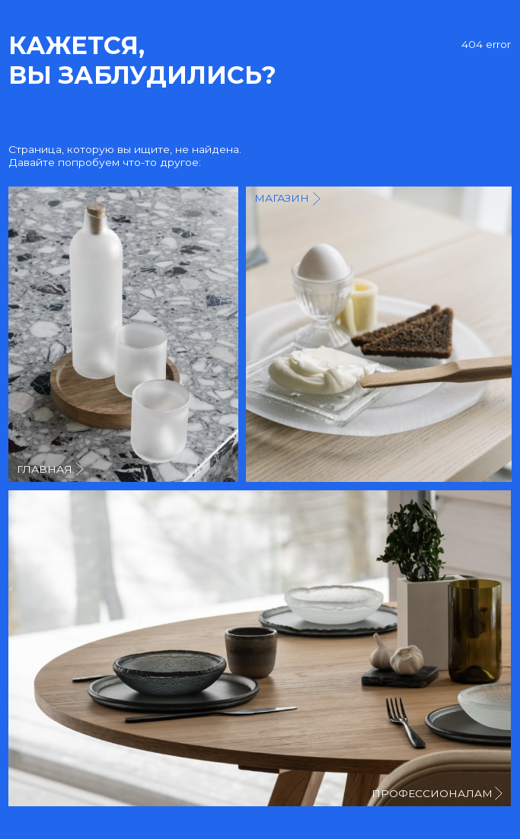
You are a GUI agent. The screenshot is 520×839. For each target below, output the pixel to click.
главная (44, 469)
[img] (379, 334)
